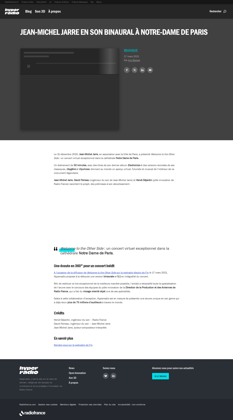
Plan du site (110, 404)
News (71, 368)
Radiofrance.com (27, 404)
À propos (54, 11)
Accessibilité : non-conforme (131, 404)
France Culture (62, 2)
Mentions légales (68, 404)
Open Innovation (77, 373)
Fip (92, 2)
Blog (28, 11)
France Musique (80, 2)
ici (50, 2)
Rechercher (218, 11)
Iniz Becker (134, 60)
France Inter (27, 2)
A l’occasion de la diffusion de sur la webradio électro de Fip (101, 272)
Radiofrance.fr (12, 2)
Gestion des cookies (48, 404)
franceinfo (41, 2)
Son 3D (40, 11)
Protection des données (90, 404)
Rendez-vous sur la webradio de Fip (73, 345)
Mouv (99, 2)
